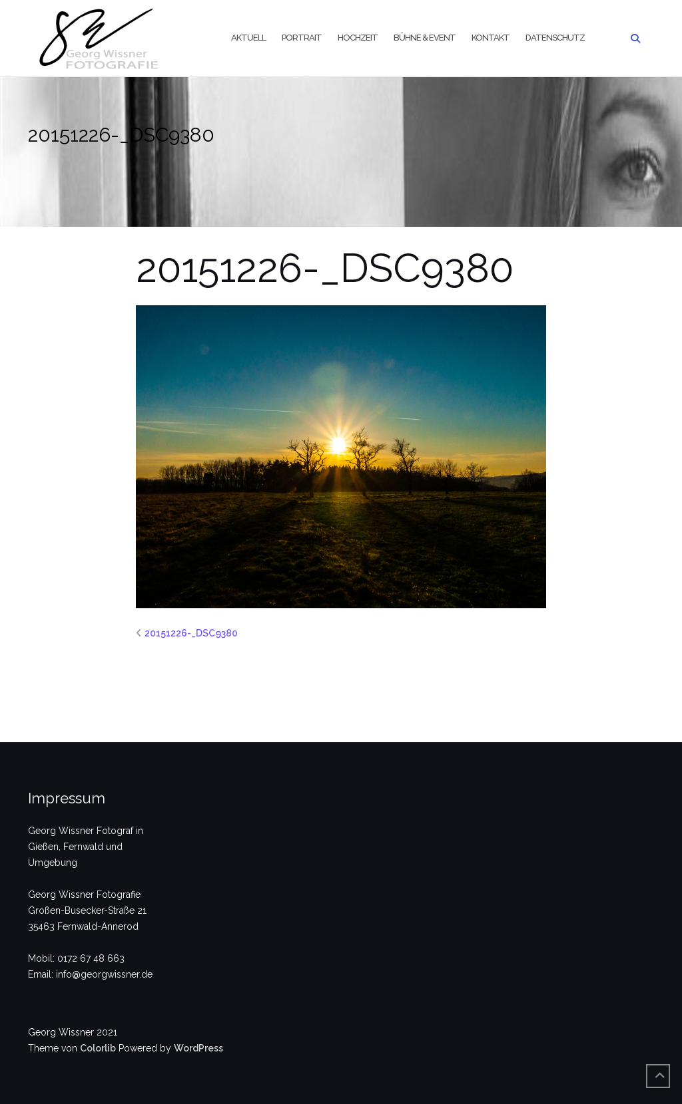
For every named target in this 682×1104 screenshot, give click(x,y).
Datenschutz (555, 38)
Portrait (302, 38)
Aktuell (248, 38)
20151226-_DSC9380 (191, 633)
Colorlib (98, 1048)
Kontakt (491, 38)
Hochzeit (358, 38)
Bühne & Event (425, 38)
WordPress (198, 1048)
